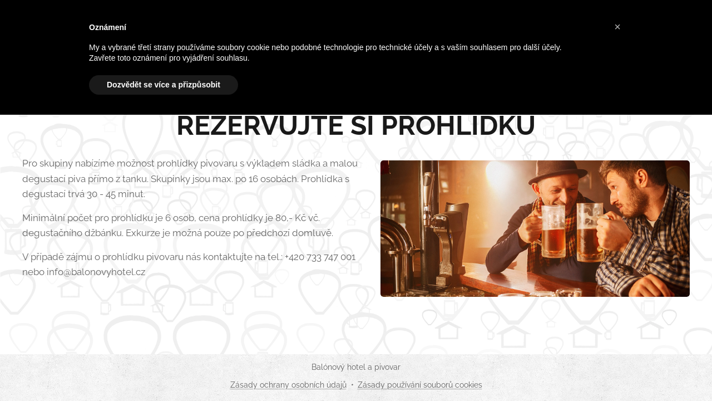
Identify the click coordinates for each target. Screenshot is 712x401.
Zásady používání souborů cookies (420, 384)
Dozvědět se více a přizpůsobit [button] (163, 84)
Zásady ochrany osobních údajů (288, 384)
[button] (617, 27)
